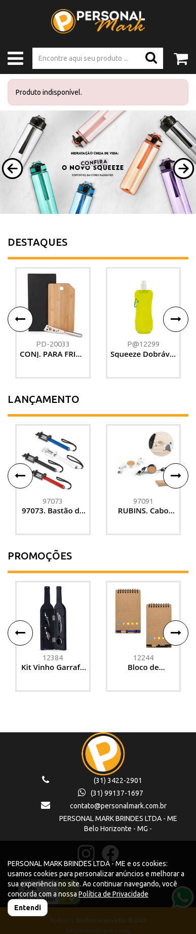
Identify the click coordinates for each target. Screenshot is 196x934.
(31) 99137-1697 (110, 793)
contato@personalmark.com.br (118, 806)
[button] (12, 168)
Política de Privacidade (113, 894)
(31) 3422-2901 (118, 780)
